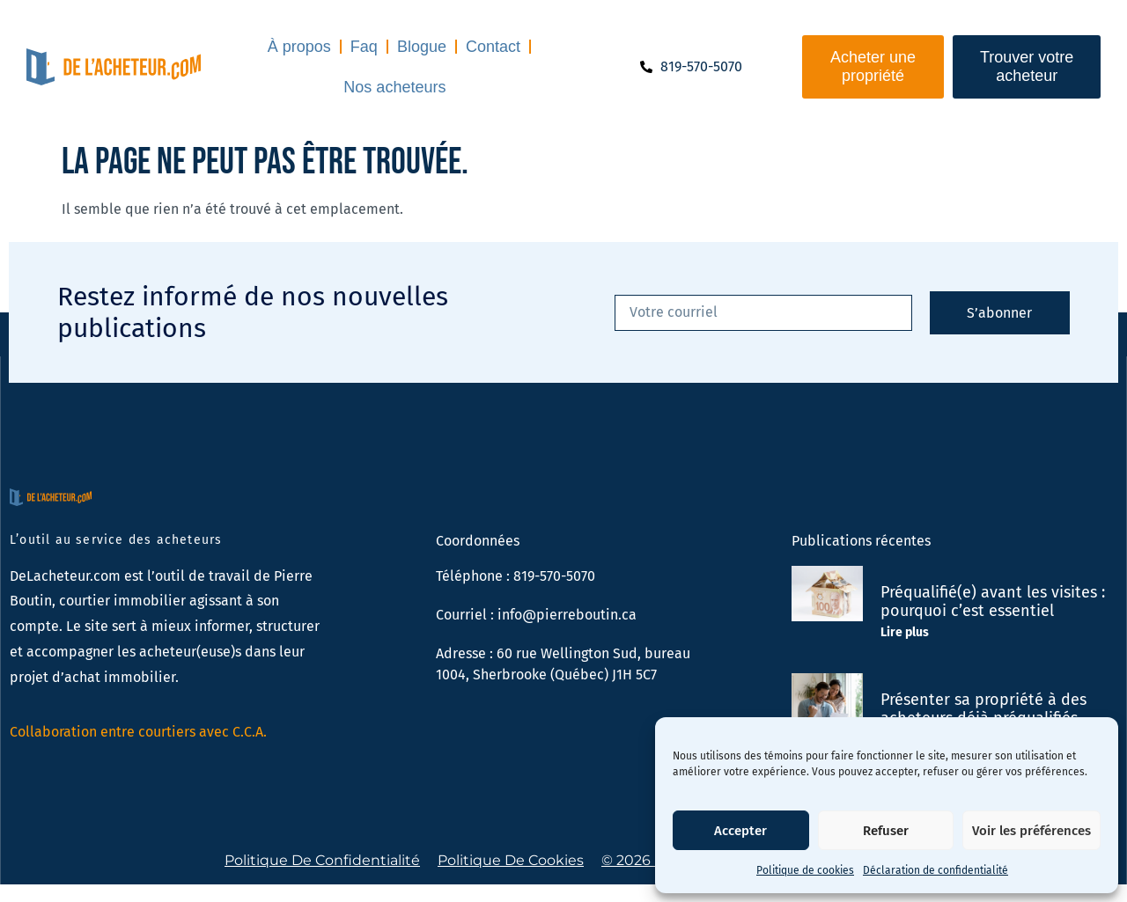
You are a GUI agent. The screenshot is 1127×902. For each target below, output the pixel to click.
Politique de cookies (805, 870)
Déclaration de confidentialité (935, 870)
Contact (493, 46)
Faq (364, 46)
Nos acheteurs (394, 87)
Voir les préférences (1031, 831)
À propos (299, 46)
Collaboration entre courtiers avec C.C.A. (138, 731)
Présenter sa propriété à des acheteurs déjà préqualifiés (983, 709)
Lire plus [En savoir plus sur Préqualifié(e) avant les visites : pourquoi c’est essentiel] (904, 632)
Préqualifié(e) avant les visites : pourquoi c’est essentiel (992, 602)
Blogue (421, 46)
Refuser (886, 831)
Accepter (740, 831)
